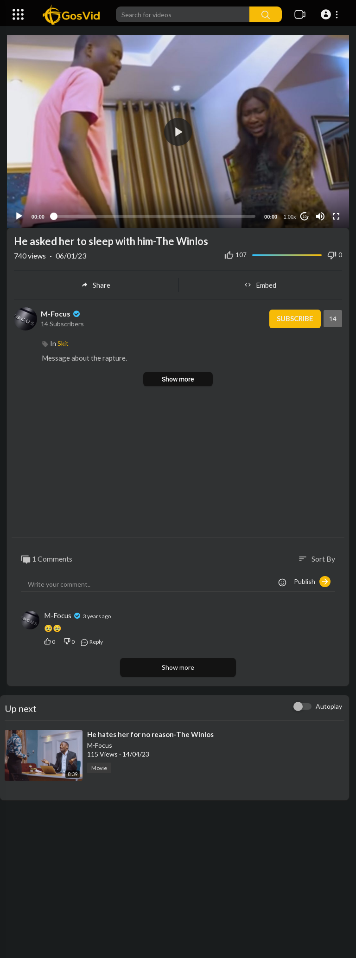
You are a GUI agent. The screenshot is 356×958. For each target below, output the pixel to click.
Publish (312, 581)
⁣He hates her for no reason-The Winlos (150, 734)
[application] (178, 131)
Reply (91, 641)
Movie (99, 767)
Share (95, 285)
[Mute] (320, 216)
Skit (63, 343)
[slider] (154, 216)
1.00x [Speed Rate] (290, 217)
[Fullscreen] (336, 216)
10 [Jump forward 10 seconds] (305, 216)
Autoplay (329, 706)
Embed (260, 285)
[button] (330, 14)
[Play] (19, 216)
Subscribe (294, 319)
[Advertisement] (178, 463)
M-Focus (61, 313)
